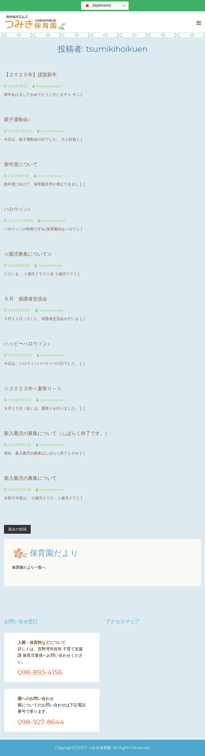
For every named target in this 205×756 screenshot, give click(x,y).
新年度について (21, 164)
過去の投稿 (17, 529)
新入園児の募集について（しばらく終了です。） (57, 433)
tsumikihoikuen (48, 86)
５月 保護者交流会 (25, 299)
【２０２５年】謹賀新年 (30, 75)
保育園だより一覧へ (29, 567)
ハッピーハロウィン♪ (27, 344)
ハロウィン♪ (17, 209)
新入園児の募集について (30, 478)
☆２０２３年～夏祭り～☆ (33, 388)
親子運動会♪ (17, 119)
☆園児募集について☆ (28, 254)
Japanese (97, 5)
